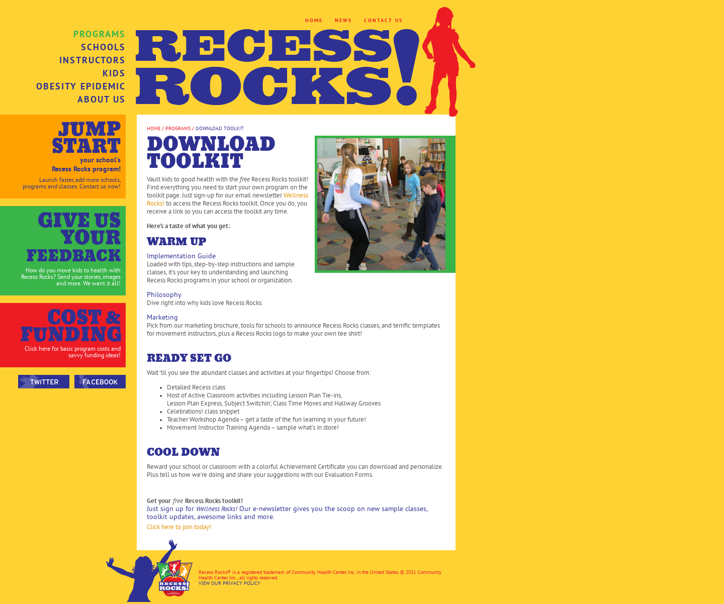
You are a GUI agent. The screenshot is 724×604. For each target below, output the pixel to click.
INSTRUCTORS (92, 60)
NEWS (343, 20)
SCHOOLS (103, 47)
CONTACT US (383, 20)
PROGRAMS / (179, 128)
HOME (314, 20)
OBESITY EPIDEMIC (81, 86)
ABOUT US (101, 99)
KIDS (114, 73)
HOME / (155, 128)
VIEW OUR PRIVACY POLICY (229, 583)
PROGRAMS (99, 34)
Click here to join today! (179, 527)
